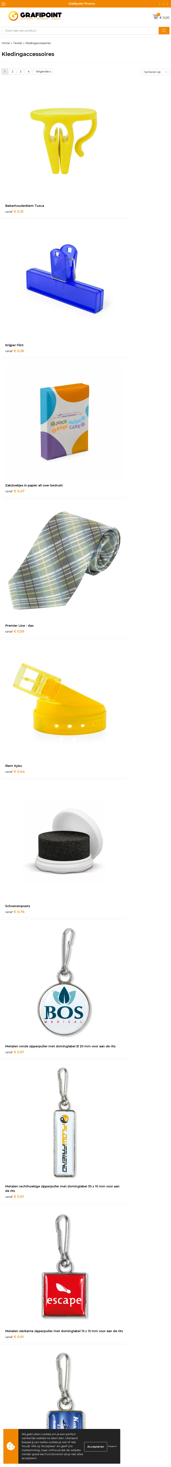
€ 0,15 (14, 170)
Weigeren (112, 1446)
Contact (7, 1408)
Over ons (93, 1358)
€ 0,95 (14, 675)
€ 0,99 (15, 779)
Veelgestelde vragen (101, 1364)
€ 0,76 (98, 368)
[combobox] (80, 30)
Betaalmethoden (13, 1418)
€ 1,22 (14, 1293)
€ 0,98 (98, 675)
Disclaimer (94, 1423)
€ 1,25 (98, 1293)
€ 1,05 (98, 878)
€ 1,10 (98, 977)
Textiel (17, 43)
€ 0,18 (98, 170)
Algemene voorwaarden (103, 1408)
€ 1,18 (98, 1185)
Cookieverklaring (98, 1413)
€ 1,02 (98, 779)
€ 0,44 (15, 368)
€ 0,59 (98, 269)
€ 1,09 (14, 982)
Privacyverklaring (99, 1418)
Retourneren (11, 1423)
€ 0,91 (14, 472)
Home (6, 43)
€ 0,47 (15, 269)
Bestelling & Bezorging (17, 1413)
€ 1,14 (14, 1086)
